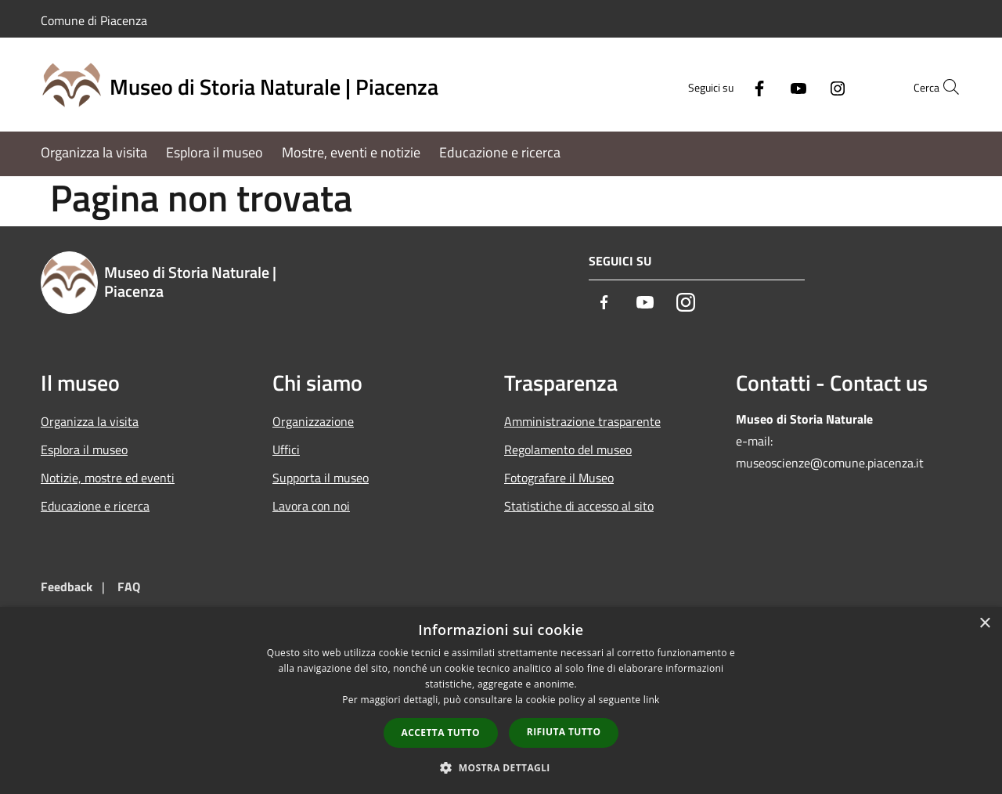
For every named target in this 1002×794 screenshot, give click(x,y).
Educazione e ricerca (95, 505)
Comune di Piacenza (94, 20)
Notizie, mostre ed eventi (108, 477)
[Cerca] (942, 87)
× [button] (984, 624)
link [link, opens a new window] (651, 699)
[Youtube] (764, 86)
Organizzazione (313, 421)
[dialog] (501, 700)
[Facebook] (725, 86)
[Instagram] (803, 86)
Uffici (286, 449)
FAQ (128, 586)
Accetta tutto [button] (441, 732)
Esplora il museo (84, 449)
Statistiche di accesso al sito (579, 505)
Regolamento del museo (568, 449)
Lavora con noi (311, 505)
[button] (501, 767)
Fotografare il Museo (559, 477)
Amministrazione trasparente (582, 421)
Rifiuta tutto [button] (564, 731)
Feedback (66, 586)
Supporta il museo (320, 477)
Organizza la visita (90, 421)
